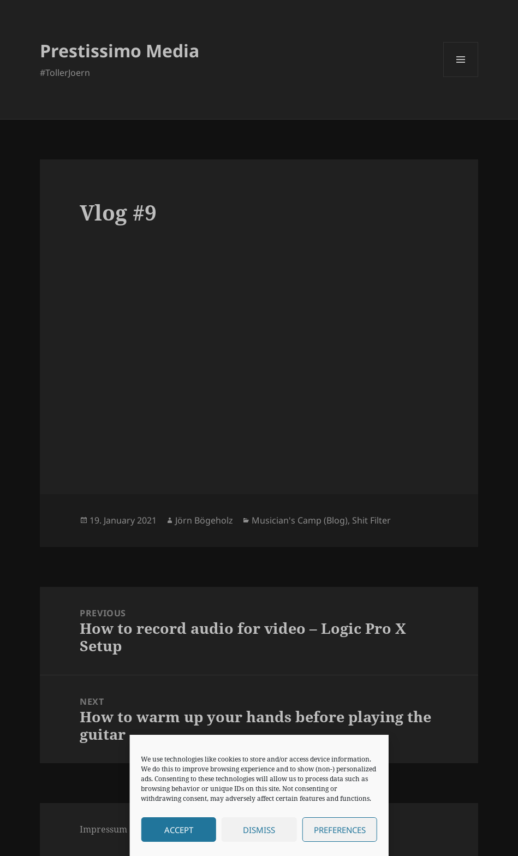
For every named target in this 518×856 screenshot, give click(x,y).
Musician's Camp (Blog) (300, 520)
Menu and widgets (461, 76)
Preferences (340, 829)
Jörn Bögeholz (204, 520)
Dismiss (259, 829)
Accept (178, 829)
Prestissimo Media (119, 50)
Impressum (103, 829)
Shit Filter (371, 520)
